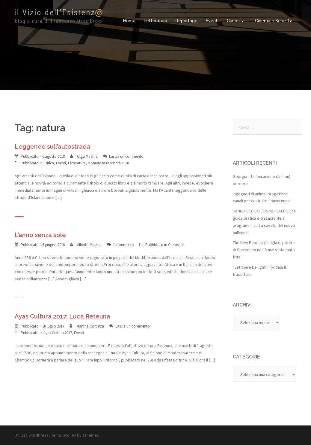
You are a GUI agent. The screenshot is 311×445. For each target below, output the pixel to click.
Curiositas (237, 20)
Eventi (212, 20)
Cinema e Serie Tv (273, 20)
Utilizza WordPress (32, 435)
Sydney (69, 435)
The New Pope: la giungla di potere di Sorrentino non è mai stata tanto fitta (264, 250)
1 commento (123, 244)
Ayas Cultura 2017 (57, 332)
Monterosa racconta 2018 (108, 163)
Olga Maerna (87, 156)
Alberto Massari (89, 244)
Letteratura (155, 20)
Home (129, 20)
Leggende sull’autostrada (52, 146)
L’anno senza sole (40, 235)
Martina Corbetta (90, 326)
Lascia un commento (126, 156)
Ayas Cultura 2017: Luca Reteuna (62, 316)
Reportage (186, 20)
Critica (48, 163)
